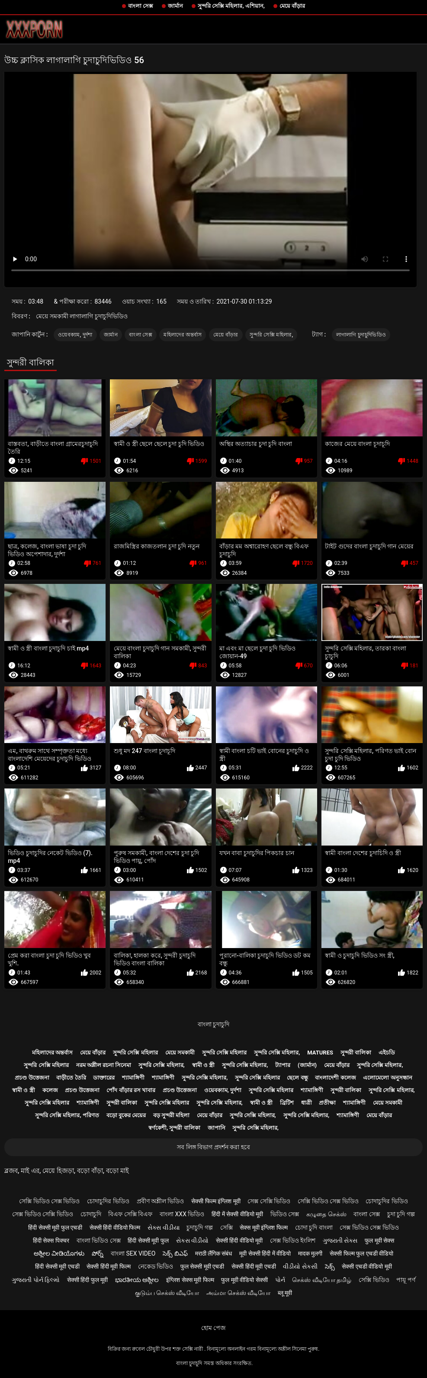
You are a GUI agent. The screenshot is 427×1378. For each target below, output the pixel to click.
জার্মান (175, 6)
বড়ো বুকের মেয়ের (126, 1115)
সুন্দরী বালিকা (355, 1052)
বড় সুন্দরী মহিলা (171, 1115)
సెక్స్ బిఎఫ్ (175, 1253)
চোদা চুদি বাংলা (314, 1227)
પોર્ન (280, 1279)
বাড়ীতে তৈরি (71, 1077)
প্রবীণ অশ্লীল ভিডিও (160, 1201)
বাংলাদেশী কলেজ (335, 1077)
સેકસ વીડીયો (192, 1240)
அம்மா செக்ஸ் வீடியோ (238, 1292)
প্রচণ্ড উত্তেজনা (32, 1077)
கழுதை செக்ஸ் (326, 1214)
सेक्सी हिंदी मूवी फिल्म (108, 1266)
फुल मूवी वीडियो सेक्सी (244, 1279)
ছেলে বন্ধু (297, 1077)
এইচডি (387, 1052)
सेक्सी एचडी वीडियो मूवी (367, 1266)
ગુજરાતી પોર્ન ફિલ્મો (36, 1279)
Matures (320, 1052)
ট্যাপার (282, 1065)
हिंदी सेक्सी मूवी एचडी (57, 1266)
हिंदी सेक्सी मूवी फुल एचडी (55, 1227)
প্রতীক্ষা (327, 1102)
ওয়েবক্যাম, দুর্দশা (75, 335)
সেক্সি (226, 1227)
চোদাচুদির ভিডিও (108, 1201)
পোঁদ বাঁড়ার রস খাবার (130, 1090)
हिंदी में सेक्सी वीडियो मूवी (237, 1214)
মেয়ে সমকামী (180, 1052)
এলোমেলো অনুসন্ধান (387, 1077)
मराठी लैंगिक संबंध (213, 1253)
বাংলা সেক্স (140, 6)
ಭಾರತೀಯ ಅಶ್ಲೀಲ (137, 1279)
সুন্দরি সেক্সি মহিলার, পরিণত (67, 1115)
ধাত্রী (306, 1102)
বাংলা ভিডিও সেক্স (99, 1240)
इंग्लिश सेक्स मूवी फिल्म (190, 1279)
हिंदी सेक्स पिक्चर (51, 1240)
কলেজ (50, 1090)
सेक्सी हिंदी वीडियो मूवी (239, 1240)
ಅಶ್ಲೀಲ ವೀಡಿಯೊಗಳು (59, 1253)
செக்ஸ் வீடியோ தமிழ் (321, 1279)
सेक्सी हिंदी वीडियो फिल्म (115, 1227)
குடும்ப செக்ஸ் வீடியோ (167, 1292)
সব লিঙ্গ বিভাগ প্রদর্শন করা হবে (213, 1147)
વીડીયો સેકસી (300, 1266)
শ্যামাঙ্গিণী (133, 1077)
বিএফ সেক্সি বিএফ (130, 1214)
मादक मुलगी (310, 1253)
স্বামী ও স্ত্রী (203, 1065)
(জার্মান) (307, 1065)
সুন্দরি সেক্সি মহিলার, (271, 335)
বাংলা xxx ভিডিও (182, 1214)
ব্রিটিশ (287, 1102)
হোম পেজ (213, 1327)
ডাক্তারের (104, 1077)
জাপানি (216, 1128)
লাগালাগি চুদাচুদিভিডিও (361, 335)
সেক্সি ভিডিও (374, 1279)
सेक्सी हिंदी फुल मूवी (87, 1279)
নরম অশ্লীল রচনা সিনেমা (104, 1065)
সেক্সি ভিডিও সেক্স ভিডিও (49, 1201)
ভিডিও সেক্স (284, 1214)
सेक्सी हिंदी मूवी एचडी (253, 1266)
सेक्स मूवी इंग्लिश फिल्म (263, 1227)
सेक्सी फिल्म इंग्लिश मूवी (215, 1201)
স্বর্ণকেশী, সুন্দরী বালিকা (174, 1128)
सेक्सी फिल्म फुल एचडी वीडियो (361, 1253)
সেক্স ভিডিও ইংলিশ (292, 1240)
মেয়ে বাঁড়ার (292, 6)
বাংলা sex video (133, 1253)
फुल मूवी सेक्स (379, 1240)
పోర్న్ (97, 1253)
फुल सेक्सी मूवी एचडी (202, 1266)
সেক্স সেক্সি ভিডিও (268, 1201)
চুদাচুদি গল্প (199, 1227)
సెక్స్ (330, 1266)
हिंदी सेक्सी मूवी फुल (148, 1240)
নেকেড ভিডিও (155, 1266)
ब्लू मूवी (285, 1292)
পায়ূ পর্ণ (405, 1279)
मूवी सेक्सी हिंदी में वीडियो (265, 1253)
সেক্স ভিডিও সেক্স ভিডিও (369, 1227)
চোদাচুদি (90, 1214)
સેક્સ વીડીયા (163, 1227)
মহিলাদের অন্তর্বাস (183, 335)
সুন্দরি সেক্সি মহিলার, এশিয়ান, (231, 6)
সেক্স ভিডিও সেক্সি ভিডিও (42, 1214)
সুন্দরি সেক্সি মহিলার (135, 1052)
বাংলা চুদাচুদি (213, 1024)
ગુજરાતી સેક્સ (340, 1240)
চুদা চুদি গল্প (401, 1214)
